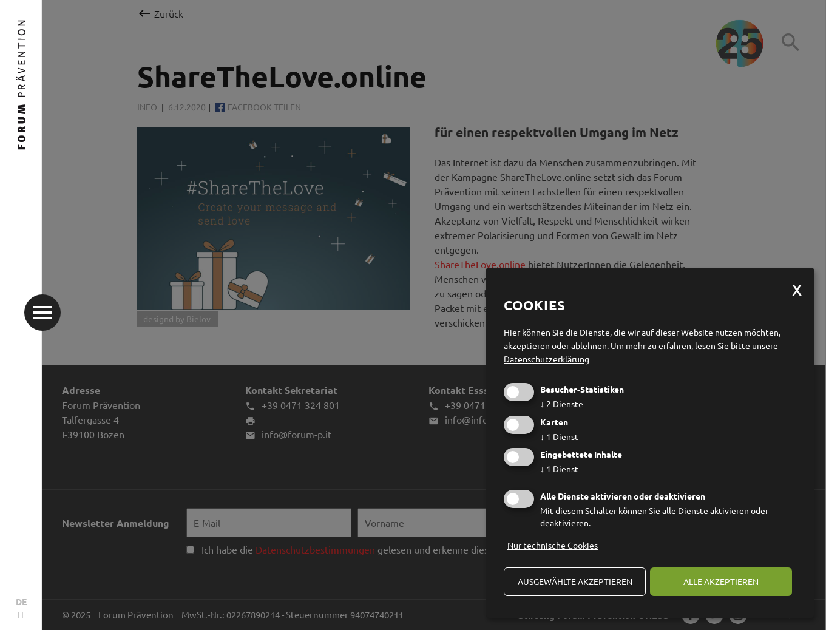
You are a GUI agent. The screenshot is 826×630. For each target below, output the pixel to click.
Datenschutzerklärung (546, 358)
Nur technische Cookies (552, 545)
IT (21, 614)
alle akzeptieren (721, 581)
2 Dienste (561, 403)
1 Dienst (559, 436)
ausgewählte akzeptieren (575, 581)
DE (21, 601)
